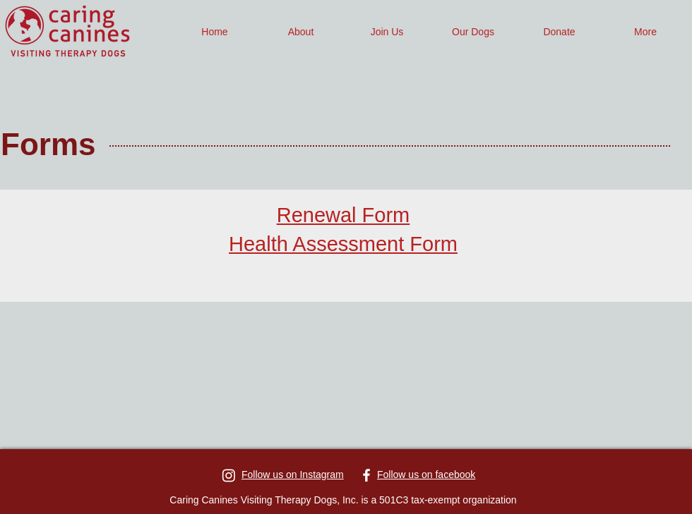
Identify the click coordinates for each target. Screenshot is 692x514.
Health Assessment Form (343, 244)
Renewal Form (343, 215)
